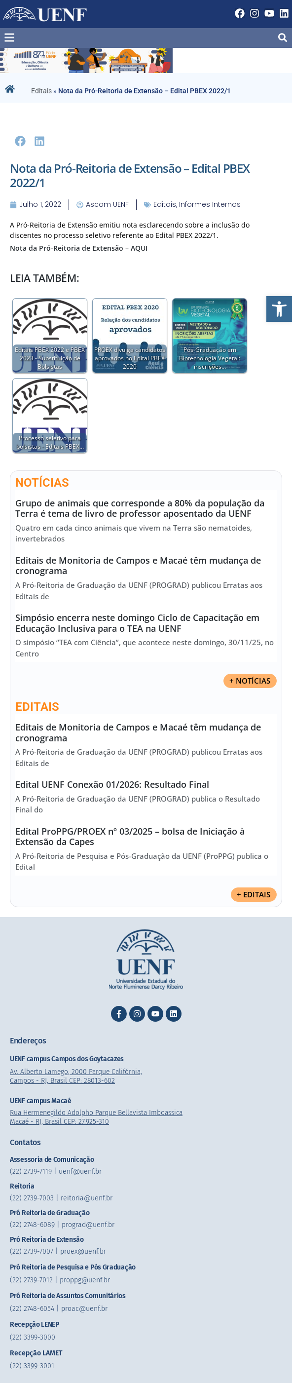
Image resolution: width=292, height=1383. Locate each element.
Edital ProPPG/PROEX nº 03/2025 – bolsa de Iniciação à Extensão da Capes (130, 836)
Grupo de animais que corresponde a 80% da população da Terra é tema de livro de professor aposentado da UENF (139, 508)
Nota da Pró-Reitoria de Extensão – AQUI (78, 248)
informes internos (210, 204)
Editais (41, 91)
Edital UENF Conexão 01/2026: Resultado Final (112, 784)
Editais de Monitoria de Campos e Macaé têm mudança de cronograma (138, 565)
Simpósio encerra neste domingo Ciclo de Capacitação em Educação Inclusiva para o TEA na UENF (137, 623)
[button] (279, 309)
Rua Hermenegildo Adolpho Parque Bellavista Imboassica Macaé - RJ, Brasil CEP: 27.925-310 (100, 1117)
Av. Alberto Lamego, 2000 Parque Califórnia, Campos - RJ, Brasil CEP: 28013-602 (78, 1076)
